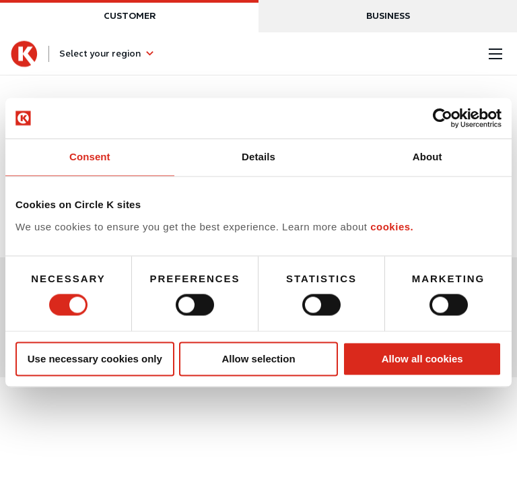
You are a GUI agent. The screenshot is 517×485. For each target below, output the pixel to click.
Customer (130, 16)
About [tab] (427, 156)
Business (388, 16)
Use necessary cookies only (95, 358)
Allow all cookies (422, 358)
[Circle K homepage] (24, 53)
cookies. (391, 226)
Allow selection (258, 358)
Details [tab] (258, 156)
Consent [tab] (89, 156)
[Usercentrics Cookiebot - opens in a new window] (443, 118)
